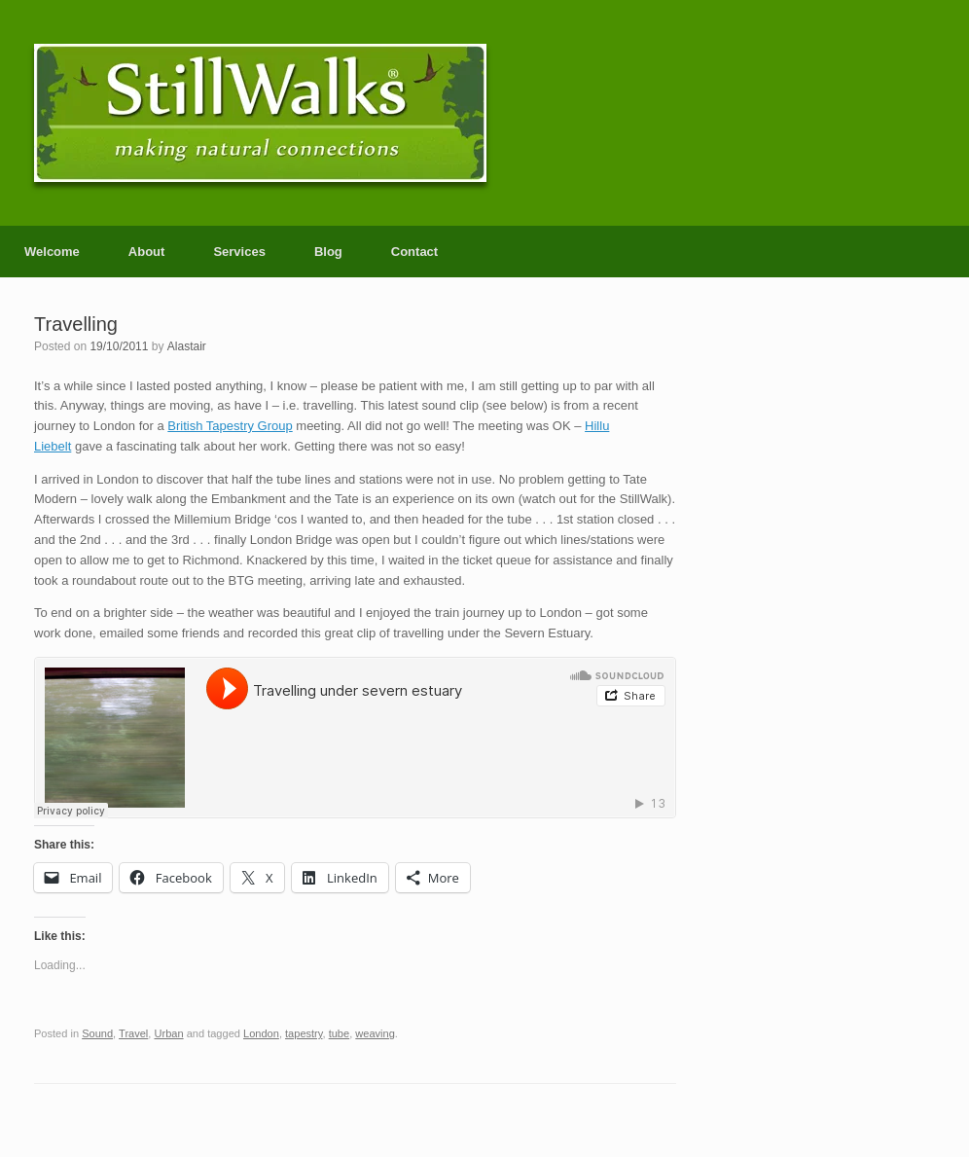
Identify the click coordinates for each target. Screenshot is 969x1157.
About (146, 251)
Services (239, 251)
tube (339, 1033)
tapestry (303, 1033)
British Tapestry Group (229, 425)
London (261, 1033)
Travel (133, 1033)
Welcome (52, 251)
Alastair (186, 346)
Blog (328, 251)
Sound (97, 1033)
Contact (414, 251)
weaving (375, 1033)
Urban (168, 1033)
